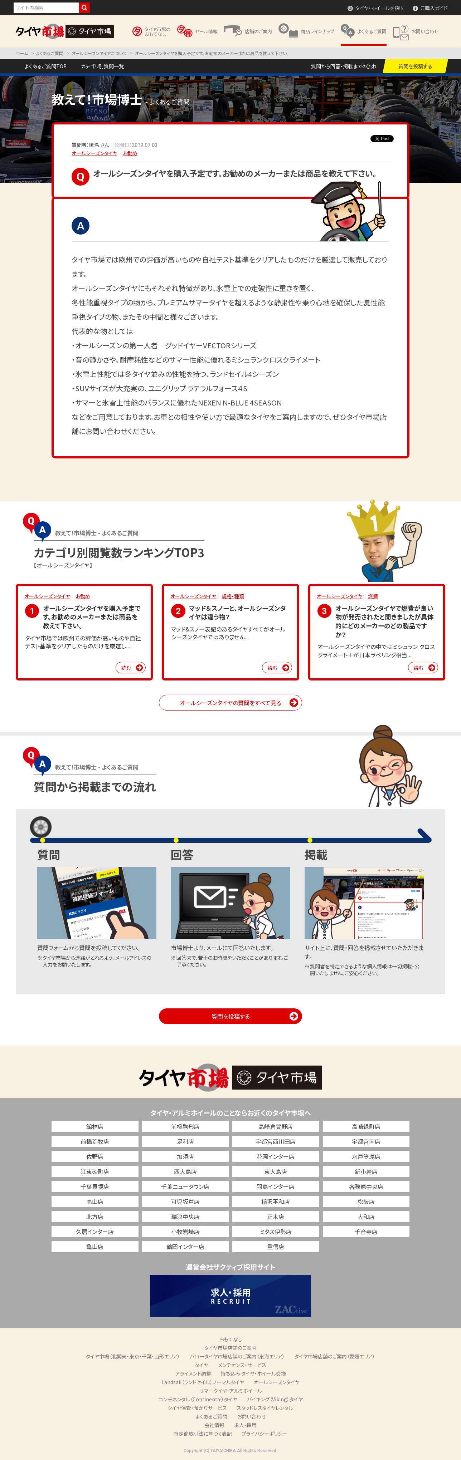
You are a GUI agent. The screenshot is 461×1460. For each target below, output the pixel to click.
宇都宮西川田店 (276, 1141)
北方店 (94, 1216)
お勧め (130, 153)
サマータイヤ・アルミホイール (230, 1390)
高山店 (94, 1201)
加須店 (185, 1156)
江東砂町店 (95, 1171)
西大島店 (185, 1171)
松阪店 (366, 1201)
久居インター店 (95, 1231)
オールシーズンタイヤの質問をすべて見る (230, 702)
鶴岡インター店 (185, 1246)
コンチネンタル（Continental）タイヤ (198, 1399)
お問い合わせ (251, 1416)
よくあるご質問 (211, 1416)
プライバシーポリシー (264, 1433)
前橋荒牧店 (95, 1141)
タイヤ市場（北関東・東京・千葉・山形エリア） (133, 1356)
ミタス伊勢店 (276, 1231)
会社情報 (214, 1425)
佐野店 (94, 1156)
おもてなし (230, 1339)
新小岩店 (366, 1171)
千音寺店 (366, 1231)
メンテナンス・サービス (242, 1364)
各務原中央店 (366, 1186)
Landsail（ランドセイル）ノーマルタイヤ (202, 1382)
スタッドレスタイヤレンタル (265, 1407)
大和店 (366, 1216)
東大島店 (275, 1171)
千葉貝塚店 (95, 1186)
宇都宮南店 (366, 1141)
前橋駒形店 (185, 1126)
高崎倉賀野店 (275, 1126)
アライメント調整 (193, 1373)
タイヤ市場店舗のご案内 (230, 1347)
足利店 (185, 1141)
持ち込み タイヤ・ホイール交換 (253, 1373)
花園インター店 (276, 1156)
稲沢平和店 (275, 1201)
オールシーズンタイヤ (94, 153)
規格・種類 (233, 596)
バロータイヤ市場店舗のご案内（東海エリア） (237, 1356)
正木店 (275, 1216)
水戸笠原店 (366, 1156)
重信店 (275, 1246)
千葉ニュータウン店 (185, 1186)
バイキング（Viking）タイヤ (275, 1399)
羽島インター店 (276, 1186)
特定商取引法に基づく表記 (203, 1433)
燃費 (373, 596)
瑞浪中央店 (185, 1216)
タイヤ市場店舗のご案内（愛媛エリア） (335, 1356)
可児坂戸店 (185, 1201)
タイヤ (201, 1364)
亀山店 (94, 1246)
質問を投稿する (231, 1016)
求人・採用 (245, 1425)
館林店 (94, 1126)
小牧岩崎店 (185, 1231)
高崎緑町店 (366, 1126)
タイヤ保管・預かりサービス (197, 1407)
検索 (84, 8)
